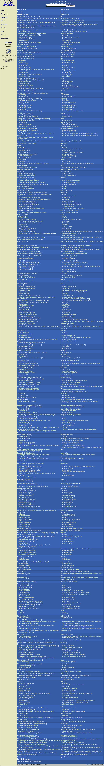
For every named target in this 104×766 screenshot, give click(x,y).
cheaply (70, 297)
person (67, 133)
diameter (63, 581)
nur (23, 326)
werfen (28, 150)
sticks (85, 266)
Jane (73, 135)
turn (64, 286)
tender (68, 67)
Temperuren (47, 675)
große (21, 311)
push (65, 206)
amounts (65, 490)
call (62, 483)
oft (33, 457)
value (65, 186)
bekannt (37, 630)
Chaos (19, 620)
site (92, 163)
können (30, 658)
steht (31, 599)
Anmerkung (31, 463)
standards (93, 241)
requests (65, 534)
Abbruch (38, 18)
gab (26, 625)
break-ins (65, 715)
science (64, 126)
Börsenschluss (22, 567)
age (62, 59)
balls (72, 264)
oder (35, 133)
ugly (63, 83)
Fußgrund (28, 556)
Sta (67, 409)
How (63, 606)
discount (67, 751)
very (67, 102)
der (29, 30)
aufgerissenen (25, 288)
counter (63, 435)
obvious (70, 181)
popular (66, 541)
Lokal (22, 625)
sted (69, 494)
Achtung (21, 455)
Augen (27, 88)
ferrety (64, 306)
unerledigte (31, 451)
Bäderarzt (20, 405)
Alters (52, 69)
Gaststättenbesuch (38, 717)
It (62, 111)
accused (63, 128)
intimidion (72, 735)
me (75, 292)
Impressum (89, 764)
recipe (82, 459)
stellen (37, 671)
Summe (27, 489)
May (71, 109)
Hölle (29, 632)
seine (23, 373)
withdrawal (64, 22)
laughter (90, 625)
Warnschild (35, 455)
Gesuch (25, 533)
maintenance (65, 241)
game (70, 677)
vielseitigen (40, 545)
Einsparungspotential (24, 741)
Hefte (28, 585)
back (67, 266)
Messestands (31, 20)
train (74, 409)
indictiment (89, 135)
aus (22, 295)
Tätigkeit (27, 214)
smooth (64, 685)
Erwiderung (37, 192)
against (74, 594)
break (96, 578)
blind (69, 286)
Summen (30, 490)
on (62, 358)
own (68, 373)
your (63, 123)
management (65, 634)
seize (65, 341)
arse (62, 261)
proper (72, 42)
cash (72, 24)
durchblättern (27, 596)
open (84, 299)
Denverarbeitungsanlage (45, 642)
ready (64, 31)
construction (73, 439)
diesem (22, 65)
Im (19, 625)
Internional (72, 420)
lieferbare (22, 589)
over (93, 751)
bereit (30, 31)
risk (71, 299)
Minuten (35, 48)
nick (67, 337)
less (63, 369)
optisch (29, 273)
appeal (64, 543)
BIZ (49, 420)
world (69, 630)
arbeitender (22, 651)
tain (65, 71)
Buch (19, 584)
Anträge (37, 536)
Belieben (24, 457)
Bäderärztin (31, 405)
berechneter (27, 508)
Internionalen (30, 420)
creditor (79, 571)
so (28, 457)
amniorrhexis (65, 549)
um (35, 16)
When (64, 628)
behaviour (64, 56)
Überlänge (28, 156)
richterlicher (22, 362)
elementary (83, 733)
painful (73, 447)
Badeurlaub (21, 399)
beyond (73, 266)
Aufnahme (21, 731)
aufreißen (32, 264)
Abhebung (20, 22)
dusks (64, 666)
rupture (72, 549)
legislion (64, 245)
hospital (72, 485)
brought (68, 521)
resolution (64, 273)
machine (70, 26)
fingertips (69, 123)
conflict (88, 447)
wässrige (21, 309)
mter (74, 636)
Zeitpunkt (44, 352)
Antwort (19, 192)
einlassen (46, 300)
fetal (81, 549)
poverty (63, 255)
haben (32, 321)
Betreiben (23, 510)
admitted (68, 212)
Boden (19, 556)
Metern (33, 39)
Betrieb (19, 512)
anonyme (22, 137)
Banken (21, 418)
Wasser (32, 675)
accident (69, 251)
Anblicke (21, 80)
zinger (64, 473)
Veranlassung (49, 510)
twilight (67, 664)
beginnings (65, 100)
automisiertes (24, 390)
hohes (21, 60)
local (76, 717)
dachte (20, 341)
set (64, 228)
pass (70, 184)
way (65, 196)
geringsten (24, 169)
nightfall (64, 91)
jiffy (67, 345)
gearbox (100, 386)
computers (65, 644)
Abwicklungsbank (33, 427)
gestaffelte (22, 727)
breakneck (64, 52)
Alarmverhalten (22, 56)
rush (62, 706)
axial (62, 394)
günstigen (24, 343)
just (70, 326)
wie (20, 599)
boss (76, 638)
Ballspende (21, 415)
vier (23, 292)
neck (95, 231)
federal (63, 616)
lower (66, 530)
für (26, 249)
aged (72, 62)
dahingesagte (41, 199)
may (68, 656)
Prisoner (65, 132)
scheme (84, 237)
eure (24, 608)
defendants (72, 130)
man (36, 457)
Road (63, 455)
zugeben (35, 459)
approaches (71, 182)
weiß (31, 208)
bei (24, 16)
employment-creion (68, 237)
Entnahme (21, 24)
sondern (30, 326)
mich (54, 445)
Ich (20, 431)
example (72, 599)
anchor (63, 145)
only (63, 175)
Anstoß (19, 190)
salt (66, 459)
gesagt (43, 431)
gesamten (55, 630)
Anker (19, 145)
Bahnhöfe (22, 411)
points (77, 24)
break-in (63, 713)
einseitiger (22, 702)
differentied (66, 733)
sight (62, 78)
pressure (63, 681)
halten (39, 42)
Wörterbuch (4, 38)
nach (41, 88)
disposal (63, 669)
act (64, 74)
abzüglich (22, 369)
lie (64, 152)
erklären (34, 636)
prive (65, 293)
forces (67, 395)
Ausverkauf (21, 377)
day (87, 729)
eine (20, 201)
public (82, 628)
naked (69, 290)
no (69, 711)
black (63, 302)
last (84, 337)
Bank (19, 417)
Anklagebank (21, 165)
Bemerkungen (23, 465)
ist (34, 154)
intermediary (66, 425)
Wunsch (20, 534)
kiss (76, 263)
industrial (74, 241)
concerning (71, 245)
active (64, 649)
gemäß (32, 74)
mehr (19, 751)
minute (68, 48)
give (64, 325)
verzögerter (22, 554)
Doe (77, 133)
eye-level (64, 354)
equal (68, 358)
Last (29, 524)
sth (70, 321)
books (64, 585)
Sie (27, 606)
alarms (71, 56)
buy (64, 380)
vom (38, 26)
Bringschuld (21, 571)
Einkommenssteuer (38, 724)
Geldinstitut (52, 427)
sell (77, 711)
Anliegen (29, 534)
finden (24, 606)
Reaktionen (32, 194)
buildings (89, 753)
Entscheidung (29, 630)
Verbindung (45, 673)
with (68, 156)
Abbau (19, 18)
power (65, 647)
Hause (49, 622)
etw (22, 323)
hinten (28, 321)
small (62, 574)
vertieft (28, 598)
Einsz (36, 119)
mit (20, 54)
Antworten (21, 194)
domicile (86, 571)
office (62, 610)
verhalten (38, 74)
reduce (65, 688)
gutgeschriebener (24, 501)
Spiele (2, 28)
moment (63, 330)
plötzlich (29, 710)
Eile (18, 706)
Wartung (29, 519)
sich (20, 74)
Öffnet (21, 608)
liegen (27, 152)
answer (63, 192)
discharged (71, 571)
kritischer (20, 350)
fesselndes (35, 601)
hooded (64, 313)
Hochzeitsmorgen (27, 622)
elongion (80, 578)
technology (73, 748)
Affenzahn (31, 52)
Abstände (21, 35)
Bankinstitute (31, 418)
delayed (64, 554)
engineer (98, 249)
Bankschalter (21, 435)
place (76, 483)
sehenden (25, 300)
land (62, 575)
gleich (27, 141)
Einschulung (21, 729)
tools (69, 230)
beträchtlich (42, 744)
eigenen (27, 373)
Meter (24, 37)
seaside (72, 399)
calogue (66, 591)
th (74, 606)
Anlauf (19, 171)
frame (65, 201)
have (65, 319)
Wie (20, 606)
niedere (21, 223)
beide (35, 326)
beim (31, 141)
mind (67, 318)
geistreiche (37, 473)
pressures (65, 683)
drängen (29, 206)
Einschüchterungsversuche (28, 737)
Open (64, 608)
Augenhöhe (21, 354)
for (67, 31)
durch (33, 302)
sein (31, 210)
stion (63, 409)
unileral (79, 702)
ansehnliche (26, 499)
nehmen (30, 173)
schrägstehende (24, 306)
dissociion (65, 673)
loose (86, 627)
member (68, 210)
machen (36, 181)
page (77, 608)
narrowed (68, 316)
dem (25, 295)
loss (70, 203)
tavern (80, 717)
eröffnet (39, 746)
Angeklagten (22, 130)
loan (69, 587)
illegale (21, 225)
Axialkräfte (22, 395)
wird (34, 753)
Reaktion (28, 192)
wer (74, 675)
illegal (64, 225)
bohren (46, 163)
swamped (67, 233)
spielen (26, 679)
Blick (27, 78)
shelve (82, 592)
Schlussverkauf (33, 377)
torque (73, 397)
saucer (64, 288)
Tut (19, 208)
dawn (62, 660)
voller (20, 687)
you (69, 292)
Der (20, 749)
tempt (63, 735)
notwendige (22, 371)
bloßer (23, 481)
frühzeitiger (22, 550)
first (65, 87)
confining (65, 700)
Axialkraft (20, 394)
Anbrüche (30, 100)
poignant (66, 475)
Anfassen (23, 123)
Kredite (36, 429)
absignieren (26, 594)
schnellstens (31, 708)
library (79, 603)
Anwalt (19, 210)
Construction (75, 455)
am (20, 95)
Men (87, 455)
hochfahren (33, 647)
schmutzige (32, 223)
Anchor (64, 163)
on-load (64, 526)
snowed (68, 231)
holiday (63, 399)
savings (69, 739)
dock (62, 165)
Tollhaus (35, 623)
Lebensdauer (27, 59)
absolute (64, 699)
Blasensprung (22, 549)
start (62, 93)
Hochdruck (24, 697)
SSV (39, 382)
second (71, 175)
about (78, 466)
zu (37, 16)
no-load (64, 524)
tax (67, 724)
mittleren (47, 69)
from (67, 96)
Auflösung (20, 273)
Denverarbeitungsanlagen (47, 646)
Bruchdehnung (22, 578)
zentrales (45, 427)
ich (28, 208)
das (30, 606)
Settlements (81, 420)
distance (63, 34)
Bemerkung (21, 463)
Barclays (53, 431)
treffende (25, 477)
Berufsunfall (33, 251)
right (63, 96)
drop (63, 150)
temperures (85, 675)
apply (80, 693)
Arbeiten (21, 216)
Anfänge (21, 100)
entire (86, 326)
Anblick (19, 78)
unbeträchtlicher (30, 506)
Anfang (19, 93)
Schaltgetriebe (34, 390)
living (71, 574)
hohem (22, 72)
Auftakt (42, 93)
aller (39, 708)
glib (63, 199)
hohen (40, 675)
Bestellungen (23, 658)
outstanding (71, 496)
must (72, 163)
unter (20, 259)
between (70, 34)
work (62, 214)
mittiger (21, 704)
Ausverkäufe (22, 379)
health (80, 241)
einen (29, 143)
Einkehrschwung (22, 717)
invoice (65, 281)
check (77, 325)
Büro (18, 610)
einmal (23, 710)
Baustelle (38, 163)
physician (64, 405)
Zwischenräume (33, 35)
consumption (83, 754)
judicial (64, 362)
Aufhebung (31, 673)
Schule (32, 731)
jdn (20, 295)
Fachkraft (22, 249)
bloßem (23, 290)
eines (25, 20)
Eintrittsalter (21, 757)
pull (76, 149)
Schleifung (48, 18)
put (64, 516)
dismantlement (65, 18)
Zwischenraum (31, 34)
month (75, 107)
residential (82, 753)
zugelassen (37, 212)
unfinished (94, 447)
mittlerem (24, 69)
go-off (79, 141)
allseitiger (22, 700)
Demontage (29, 18)
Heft (25, 584)
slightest (67, 169)
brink (79, 574)
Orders (64, 656)
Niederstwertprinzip (35, 530)
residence (72, 30)
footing (72, 358)
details (67, 654)
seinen (22, 88)
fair (83, 20)
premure (65, 550)
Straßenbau (30, 453)
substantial (66, 499)
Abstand (20, 34)
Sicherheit (34, 247)
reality (72, 325)
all (63, 269)
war (23, 111)
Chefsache (20, 634)
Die (20, 656)
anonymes (40, 133)
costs (70, 749)
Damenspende (32, 415)
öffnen (31, 325)
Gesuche (29, 536)
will (39, 457)
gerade (28, 654)
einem (23, 54)
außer (21, 523)
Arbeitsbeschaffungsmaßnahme (27, 237)
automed (65, 391)
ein (20, 71)
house (78, 622)
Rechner (30, 642)
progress (79, 219)
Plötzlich (21, 628)
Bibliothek (39, 603)
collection (64, 30)
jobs (100, 237)
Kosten (29, 367)
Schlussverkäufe (35, 379)
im (28, 16)
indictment (89, 133)
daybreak (73, 662)
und (25, 519)
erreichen (32, 71)
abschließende (23, 472)
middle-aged (66, 69)
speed (70, 52)
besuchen (44, 486)
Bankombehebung (24, 27)
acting (83, 700)
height (75, 581)
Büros (21, 612)
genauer (38, 431)
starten (40, 647)
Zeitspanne (30, 46)
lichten (28, 149)
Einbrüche (22, 715)
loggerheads (70, 640)
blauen (28, 297)
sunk (67, 598)
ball (62, 415)
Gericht (27, 210)
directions (92, 700)
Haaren (45, 640)
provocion (75, 169)
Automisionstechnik (29, 746)
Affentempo (21, 52)
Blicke (30, 80)
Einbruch (32, 120)
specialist (78, 249)
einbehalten (35, 725)
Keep (63, 44)
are (71, 654)
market (77, 530)
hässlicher (22, 83)
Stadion (24, 623)
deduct (65, 725)
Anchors (64, 157)
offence (68, 190)
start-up (63, 171)
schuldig (30, 203)
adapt (65, 442)
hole (67, 160)
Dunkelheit (31, 91)
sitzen (35, 167)
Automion (65, 748)
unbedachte (22, 199)
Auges (31, 300)
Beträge (21, 490)
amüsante (22, 473)
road (62, 453)
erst (20, 175)
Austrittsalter (21, 375)
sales (70, 379)
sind (28, 163)
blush (68, 87)
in (26, 16)
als (20, 196)
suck (65, 263)
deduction (64, 50)
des (25, 107)
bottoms (64, 558)
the (68, 42)
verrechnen (32, 281)
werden (43, 212)
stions (64, 411)
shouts (82, 625)
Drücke (29, 683)
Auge (19, 283)
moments (65, 332)
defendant (70, 128)
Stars (20, 124)
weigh (65, 149)
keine (20, 205)
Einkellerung (21, 720)
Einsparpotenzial (40, 739)
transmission (72, 386)
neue (44, 746)
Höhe (29, 504)
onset (62, 119)
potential (63, 739)
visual (70, 360)
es (22, 599)
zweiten (27, 175)
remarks (64, 465)
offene (21, 449)
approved (65, 422)
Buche (27, 599)
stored (74, 654)
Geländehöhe (42, 562)
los (33, 632)
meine (29, 445)
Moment (42, 339)
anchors (64, 147)
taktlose (24, 470)
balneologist (77, 405)
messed (67, 269)
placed (74, 656)
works (64, 216)
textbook (66, 599)
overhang (73, 156)
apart (70, 39)
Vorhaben (46, 449)
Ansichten (38, 80)
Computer (20, 642)
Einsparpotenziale (52, 746)
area (82, 447)
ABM (42, 237)
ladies (68, 415)
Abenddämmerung (34, 664)
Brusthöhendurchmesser (25, 581)
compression (69, 704)
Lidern (34, 314)
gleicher (23, 358)
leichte (20, 479)
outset (63, 113)
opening (81, 748)
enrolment (75, 729)
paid (68, 492)
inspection (64, 360)
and (83, 241)
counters (65, 436)
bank (62, 417)
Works (68, 455)
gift (64, 415)
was (64, 622)
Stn (70, 409)
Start (35, 93)
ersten (26, 87)
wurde (42, 630)
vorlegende (24, 424)
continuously (66, 390)
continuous (73, 685)
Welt (29, 266)
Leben (38, 302)
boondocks (96, 266)
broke (79, 627)
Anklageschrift (22, 135)
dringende (22, 547)
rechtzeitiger (23, 552)
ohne (25, 524)
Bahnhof (20, 409)
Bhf (27, 409)
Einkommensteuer (23, 724)
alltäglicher (24, 85)
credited (70, 501)
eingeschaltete (23, 425)
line (76, 255)
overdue (70, 503)
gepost (84, 292)
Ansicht (34, 78)
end (75, 106)
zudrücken (28, 286)
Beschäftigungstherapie (42, 233)
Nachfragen (48, 536)
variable (73, 390)
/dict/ (4, 69)
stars (63, 124)
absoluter (22, 699)
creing (96, 237)
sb (78, 182)
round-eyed (73, 314)
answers (64, 194)
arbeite (23, 431)
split (70, 345)
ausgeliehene (23, 587)
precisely (82, 429)
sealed (65, 605)
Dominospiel (30, 677)
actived (65, 517)
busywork (73, 235)
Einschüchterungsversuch (26, 735)
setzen (27, 516)
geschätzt (34, 754)
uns (43, 622)
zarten (23, 67)
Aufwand (24, 279)
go (68, 141)
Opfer (47, 133)
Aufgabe (38, 451)
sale (68, 377)
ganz (20, 102)
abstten (34, 486)
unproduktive (23, 233)
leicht (34, 199)
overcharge (65, 508)
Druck (19, 681)
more (76, 429)
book (62, 584)
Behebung (30, 22)
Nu (32, 346)
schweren (29, 314)
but (80, 326)
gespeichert (42, 656)
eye (62, 283)
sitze (22, 652)
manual (71, 391)
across (99, 628)
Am (19, 622)
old (63, 60)
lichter (21, 41)
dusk (62, 664)
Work (92, 455)
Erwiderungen (44, 194)
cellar (70, 720)
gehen (27, 221)
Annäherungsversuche (26, 179)
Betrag (19, 489)
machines (86, 24)
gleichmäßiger (23, 685)
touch (62, 479)
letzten (23, 337)
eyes (63, 285)
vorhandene (23, 603)
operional (64, 528)
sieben (29, 605)
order (75, 592)
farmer (66, 574)
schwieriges (22, 76)
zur (20, 31)
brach (26, 628)
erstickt (29, 231)
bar (74, 132)
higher (67, 277)
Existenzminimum (35, 255)
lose (64, 295)
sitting (66, 651)
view (67, 311)
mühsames (39, 449)
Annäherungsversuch (24, 177)
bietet (38, 749)
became (77, 628)
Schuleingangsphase (35, 733)
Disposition (21, 669)
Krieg (40, 111)
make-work (65, 235)
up (87, 231)
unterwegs (48, 717)
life (72, 300)
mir (22, 208)
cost (62, 186)
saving (63, 741)
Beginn (28, 93)
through (68, 300)
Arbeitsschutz (21, 241)
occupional (65, 247)
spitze (24, 468)
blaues (21, 304)
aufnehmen (26, 591)
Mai (25, 109)
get (64, 297)
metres (77, 37)
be (75, 163)
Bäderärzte (22, 407)
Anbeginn (35, 116)
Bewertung (20, 530)
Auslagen (20, 367)
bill (83, 133)
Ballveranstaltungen (49, 415)
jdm (37, 182)
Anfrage (32, 541)
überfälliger (22, 503)
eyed (68, 288)
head (86, 319)
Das (20, 111)
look (64, 226)
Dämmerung (21, 660)
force (65, 394)
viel (31, 457)
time (72, 337)
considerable (67, 506)
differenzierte (23, 733)
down (65, 230)
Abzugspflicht (21, 50)
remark (63, 463)
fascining (65, 82)
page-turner (66, 601)
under (73, 231)
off (75, 264)
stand (77, 20)
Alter (18, 59)
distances (65, 35)
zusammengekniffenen (28, 318)
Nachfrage (52, 533)
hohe (20, 275)
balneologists (79, 407)
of (72, 20)
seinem (24, 74)
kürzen (32, 444)
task (100, 447)
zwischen (43, 34)
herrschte (36, 622)
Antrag (43, 533)
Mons (28, 107)
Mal (39, 141)
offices (64, 612)
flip (64, 596)
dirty (63, 223)
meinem (22, 64)
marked (65, 111)
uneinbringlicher (28, 429)
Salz (20, 459)
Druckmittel (22, 695)
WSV (38, 384)
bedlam (63, 620)
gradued (65, 727)
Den (20, 157)
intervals (73, 48)
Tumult (38, 620)
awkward (65, 76)
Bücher (21, 585)
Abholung (20, 30)
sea (88, 399)
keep (65, 42)
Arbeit (19, 214)
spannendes (23, 601)
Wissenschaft (23, 126)
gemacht (46, 658)
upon (93, 466)
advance (63, 177)
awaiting (78, 31)
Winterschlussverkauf (26, 384)
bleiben (35, 203)
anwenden (29, 695)
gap (67, 46)
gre (69, 60)
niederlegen (29, 230)
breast (71, 581)
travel (79, 742)
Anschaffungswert (23, 186)
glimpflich (52, 297)
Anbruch (22, 91)
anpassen (33, 442)
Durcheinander (37, 625)
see (64, 321)
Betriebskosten (28, 748)
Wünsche (20, 538)
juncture (63, 350)
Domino (20, 677)
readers (80, 594)
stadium (67, 623)
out (78, 266)
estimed (97, 753)
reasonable (65, 371)
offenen (23, 302)
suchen (25, 226)
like (71, 606)
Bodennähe (31, 562)
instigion (68, 510)
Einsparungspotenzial (24, 739)
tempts (65, 737)
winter (64, 384)
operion (64, 512)
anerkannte (22, 422)
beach (96, 401)
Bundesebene (22, 616)
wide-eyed (65, 314)
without (95, 574)
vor (20, 152)
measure (78, 237)
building (88, 163)
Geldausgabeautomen (48, 26)
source (71, 50)
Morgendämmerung (34, 660)
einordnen (25, 592)
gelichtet (25, 154)
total (20, 268)
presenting (67, 424)
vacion (79, 399)
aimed (89, 237)
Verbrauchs (27, 754)
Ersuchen (35, 510)
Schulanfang (32, 729)
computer (64, 642)
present (66, 336)
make (65, 181)
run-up (68, 171)
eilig (52, 711)
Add (63, 459)
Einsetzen (45, 119)
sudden (69, 627)
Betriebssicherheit (23, 528)
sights (64, 80)
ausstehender (23, 496)
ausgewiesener (24, 494)
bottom (63, 556)
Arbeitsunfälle (23, 253)
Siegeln (34, 605)
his (64, 88)
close (70, 363)
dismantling (75, 18)
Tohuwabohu (29, 620)
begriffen (33, 219)
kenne (48, 445)
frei (36, 154)
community (88, 574)
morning (87, 622)
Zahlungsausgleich (41, 420)
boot (64, 646)
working (66, 652)
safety (87, 241)
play (64, 679)
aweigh (69, 154)
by (62, 196)
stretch (67, 578)
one (67, 74)
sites (68, 440)
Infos (2, 10)
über (31, 16)
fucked (67, 271)
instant (63, 345)
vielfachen (24, 545)
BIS (86, 420)
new (88, 748)
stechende (22, 307)
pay (69, 486)
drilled (79, 163)
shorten (65, 444)
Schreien (48, 625)
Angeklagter (33, 128)
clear (63, 41)
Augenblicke (22, 332)
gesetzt (27, 517)
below (64, 259)
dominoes (64, 677)
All (62, 627)
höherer (25, 277)
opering (65, 749)
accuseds (65, 130)
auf (21, 16)
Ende (30, 106)
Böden (21, 558)
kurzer (20, 345)
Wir (20, 711)
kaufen (30, 380)
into (67, 299)
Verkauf (36, 711)
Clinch (28, 640)
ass (68, 261)
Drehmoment (32, 397)
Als (19, 630)
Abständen (23, 48)
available (69, 603)
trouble (64, 447)
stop (62, 717)
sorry (65, 208)
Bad (20, 427)
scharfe (52, 473)
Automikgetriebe (23, 386)
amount (74, 22)
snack (69, 717)
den (20, 42)
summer (64, 382)
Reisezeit (44, 742)
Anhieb (22, 141)
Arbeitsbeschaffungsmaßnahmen (29, 239)
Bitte (18, 533)
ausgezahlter (23, 492)
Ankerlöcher (22, 161)
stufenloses (22, 388)
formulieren (31, 201)
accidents (71, 253)
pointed (65, 468)
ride (75, 152)
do (66, 606)
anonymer (22, 133)
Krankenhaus (37, 485)
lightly (82, 297)
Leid (25, 208)
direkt (20, 313)
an (18, 16)
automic (64, 386)
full (64, 311)
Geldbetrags (48, 22)
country (78, 445)
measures (79, 239)
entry (67, 757)
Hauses (44, 711)
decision (71, 628)
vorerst (31, 334)
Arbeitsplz (45, 247)
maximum (64, 579)
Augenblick (21, 330)
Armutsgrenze (22, 255)
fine (73, 275)
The (63, 623)
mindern (28, 688)
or (74, 429)
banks (64, 418)
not (63, 205)
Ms (91, 24)
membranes (88, 549)
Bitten (20, 536)
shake (80, 345)
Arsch (19, 261)
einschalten (32, 649)
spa (71, 405)
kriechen (33, 263)
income (63, 724)
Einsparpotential (42, 741)
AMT (85, 391)
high (63, 275)
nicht (42, 208)
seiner (32, 88)
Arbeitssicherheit (22, 247)
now (74, 336)
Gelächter (20, 627)
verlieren (34, 295)
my (65, 64)
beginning (64, 99)
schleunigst (22, 708)
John (73, 133)
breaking (73, 578)
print (69, 589)
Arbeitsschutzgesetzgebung (26, 245)
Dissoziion (21, 673)
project (77, 447)
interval (63, 46)
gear (88, 386)
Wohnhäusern (43, 753)
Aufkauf (19, 429)
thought (74, 339)
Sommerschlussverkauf (26, 382)
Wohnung (34, 30)
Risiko (40, 300)
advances (65, 179)
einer (52, 133)
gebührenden (25, 42)
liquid (63, 307)
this (65, 65)
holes (68, 161)
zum (18, 123)
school (92, 729)
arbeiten (31, 697)
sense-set (95, 326)
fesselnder (22, 82)
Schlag (34, 143)
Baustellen (22, 440)
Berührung (26, 479)
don (70, 208)
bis (27, 106)
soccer (65, 630)
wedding (98, 622)
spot (68, 447)
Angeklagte (21, 128)
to (62, 42)
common (66, 85)
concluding (76, 472)
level (67, 255)
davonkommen (39, 297)
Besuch (25, 483)
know (74, 208)
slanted (64, 304)
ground (63, 562)
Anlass (30, 169)
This (63, 445)
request (63, 533)
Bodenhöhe (21, 562)
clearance (64, 377)
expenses (64, 367)
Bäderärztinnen (34, 407)
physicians (65, 407)
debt (62, 571)
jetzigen (20, 754)
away (69, 157)
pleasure (69, 457)
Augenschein (21, 360)
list (78, 591)
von (27, 39)
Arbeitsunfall (21, 251)
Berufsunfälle (35, 253)
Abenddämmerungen (25, 666)
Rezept (41, 459)
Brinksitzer (20, 574)
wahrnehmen (40, 343)
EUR (27, 751)
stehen (29, 690)
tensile (63, 578)
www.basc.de (8, 61)
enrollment (64, 729)
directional (65, 702)
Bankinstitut (27, 417)
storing (63, 720)
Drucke (21, 683)
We (63, 711)
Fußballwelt (21, 632)
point (62, 26)
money (81, 22)
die (34, 208)
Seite (36, 608)
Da (44, 445)
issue (71, 634)
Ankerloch (20, 160)
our (74, 622)
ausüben (31, 693)
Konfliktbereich (22, 451)
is (65, 445)
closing (64, 472)
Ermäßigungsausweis (28, 749)
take (64, 173)
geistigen (30, 319)
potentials (99, 748)
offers (76, 751)
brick (69, 470)
